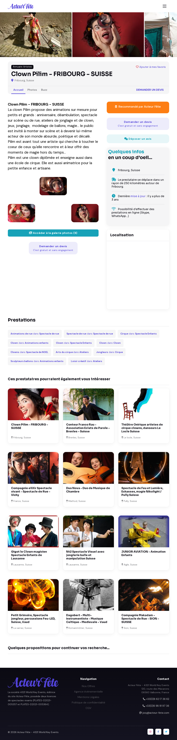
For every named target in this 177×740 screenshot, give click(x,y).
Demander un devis (150, 90)
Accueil (18, 90)
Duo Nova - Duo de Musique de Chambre (88, 489)
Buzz (44, 90)
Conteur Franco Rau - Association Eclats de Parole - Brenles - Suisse (88, 428)
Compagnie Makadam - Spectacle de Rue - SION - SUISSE (140, 618)
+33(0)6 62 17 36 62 (157, 699)
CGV (88, 708)
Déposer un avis (138, 139)
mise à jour (137, 196)
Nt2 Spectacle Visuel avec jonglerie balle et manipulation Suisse (85, 555)
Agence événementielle (88, 691)
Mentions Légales (88, 697)
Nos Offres (88, 686)
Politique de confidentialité (88, 702)
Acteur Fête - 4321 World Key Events (37, 732)
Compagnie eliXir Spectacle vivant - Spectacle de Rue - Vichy (31, 491)
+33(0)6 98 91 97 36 (157, 705)
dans (35, 333)
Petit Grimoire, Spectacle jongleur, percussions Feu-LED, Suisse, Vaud (33, 618)
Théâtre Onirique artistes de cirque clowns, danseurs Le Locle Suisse (142, 428)
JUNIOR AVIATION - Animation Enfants (143, 553)
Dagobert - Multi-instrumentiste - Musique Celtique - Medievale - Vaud (86, 618)
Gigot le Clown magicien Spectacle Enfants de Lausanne (29, 555)
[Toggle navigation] (164, 6)
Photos (32, 90)
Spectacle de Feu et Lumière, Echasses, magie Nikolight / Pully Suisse (142, 491)
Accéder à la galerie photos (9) (53, 233)
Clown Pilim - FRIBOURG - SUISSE (29, 426)
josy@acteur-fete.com (156, 712)
